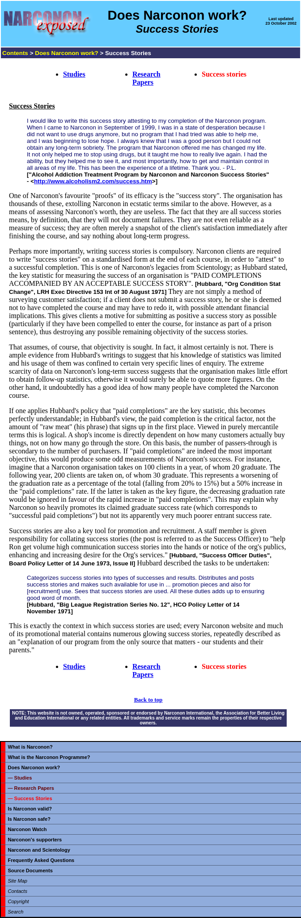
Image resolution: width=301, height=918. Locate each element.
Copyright (18, 901)
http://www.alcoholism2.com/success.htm (93, 181)
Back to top (148, 699)
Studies (74, 74)
